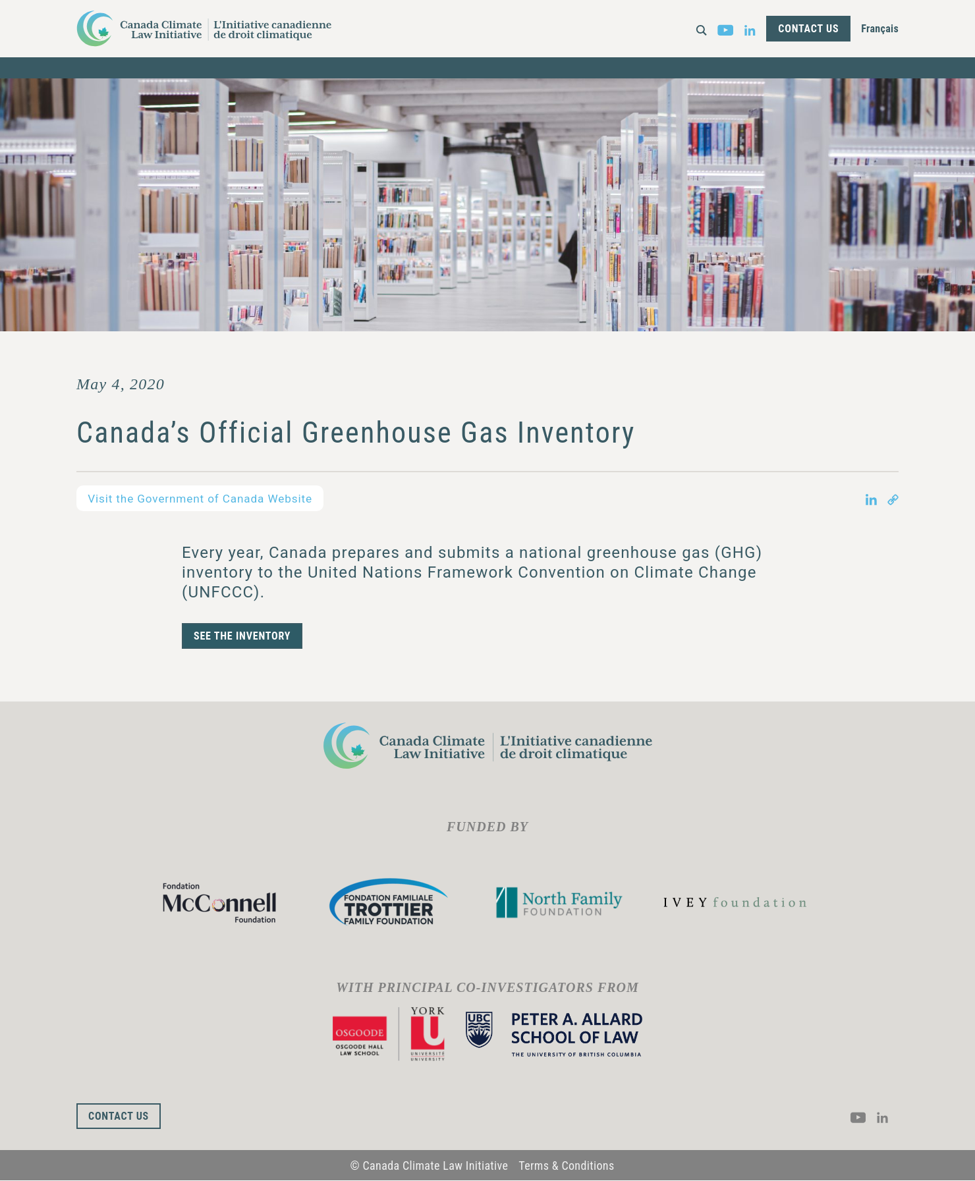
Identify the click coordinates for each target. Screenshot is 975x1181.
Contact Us (808, 28)
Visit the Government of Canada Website (205, 498)
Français (880, 28)
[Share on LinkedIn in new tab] (871, 498)
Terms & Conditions (566, 1165)
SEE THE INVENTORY (242, 636)
